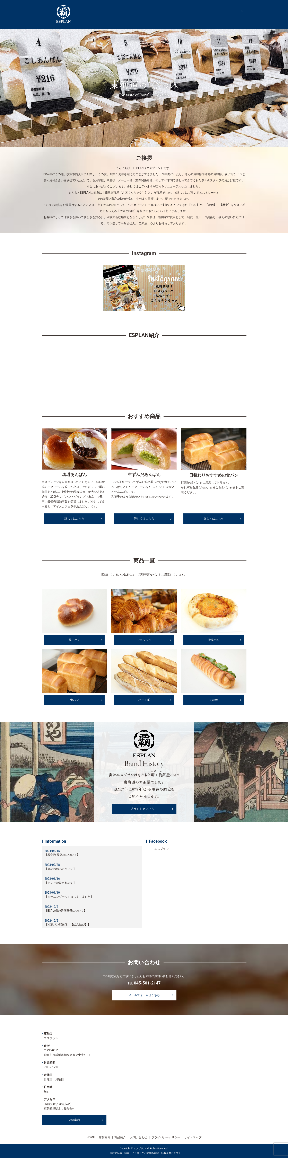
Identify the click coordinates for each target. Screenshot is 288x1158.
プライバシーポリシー (165, 1137)
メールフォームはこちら (144, 995)
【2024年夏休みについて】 (62, 854)
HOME (189, 14)
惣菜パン (213, 640)
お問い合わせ (138, 1137)
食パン (74, 699)
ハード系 (144, 699)
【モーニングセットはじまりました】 (69, 896)
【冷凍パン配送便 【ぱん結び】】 (67, 924)
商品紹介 (228, 14)
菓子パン (74, 640)
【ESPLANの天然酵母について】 (66, 910)
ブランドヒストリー (201, 192)
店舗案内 (207, 14)
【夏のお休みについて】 (60, 868)
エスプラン (161, 848)
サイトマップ (192, 1137)
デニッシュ (144, 640)
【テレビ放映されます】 (60, 882)
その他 (213, 699)
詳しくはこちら (74, 518)
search (244, 14)
